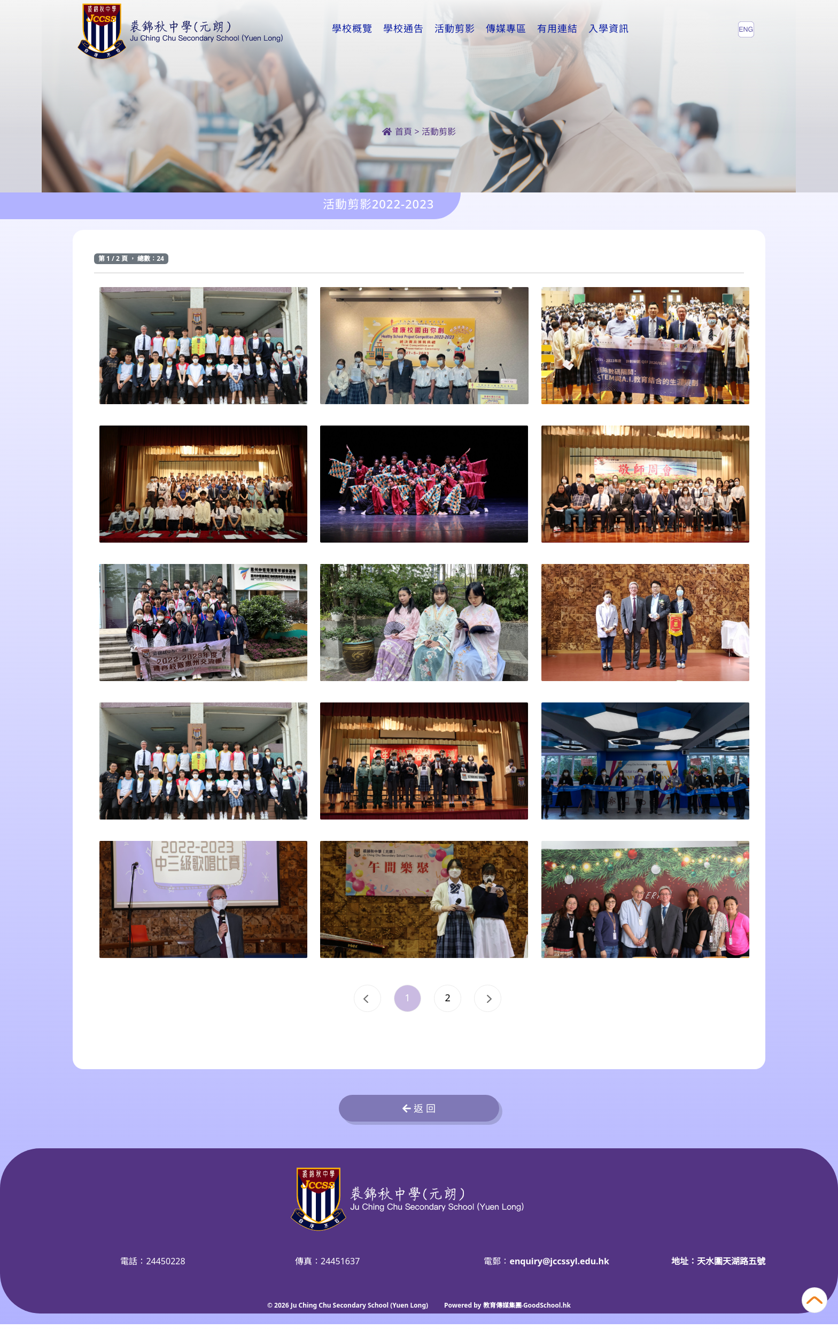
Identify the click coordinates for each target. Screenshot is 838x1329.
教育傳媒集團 (502, 1310)
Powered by (463, 1310)
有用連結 (557, 29)
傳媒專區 (506, 29)
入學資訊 (608, 29)
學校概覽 (352, 29)
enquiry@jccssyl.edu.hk (559, 1266)
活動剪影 (454, 29)
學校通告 (403, 29)
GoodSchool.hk (547, 1310)
